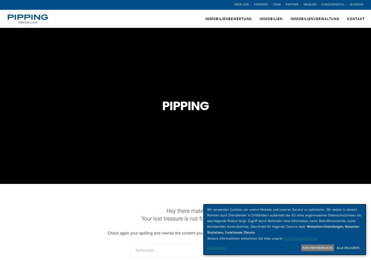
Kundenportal (333, 4)
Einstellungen (216, 248)
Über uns (241, 4)
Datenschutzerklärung (300, 238)
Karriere (261, 4)
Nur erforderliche (317, 248)
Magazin (310, 4)
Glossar (357, 4)
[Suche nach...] (185, 250)
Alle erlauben (348, 248)
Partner (292, 4)
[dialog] (285, 229)
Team (277, 4)
